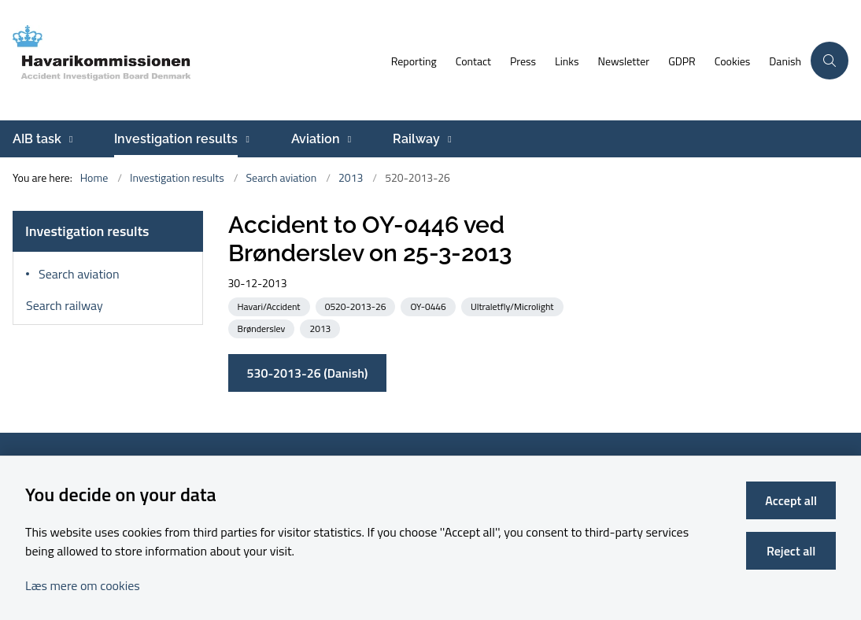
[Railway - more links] (447, 139)
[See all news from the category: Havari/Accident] (270, 305)
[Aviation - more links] (347, 139)
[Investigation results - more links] (245, 139)
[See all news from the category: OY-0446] (429, 305)
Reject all (791, 550)
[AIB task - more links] (68, 139)
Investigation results (176, 138)
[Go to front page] (191, 60)
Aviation (315, 138)
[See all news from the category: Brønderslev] (263, 327)
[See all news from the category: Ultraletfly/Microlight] (514, 305)
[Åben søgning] (829, 60)
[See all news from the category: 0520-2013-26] (357, 305)
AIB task (37, 138)
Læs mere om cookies (82, 585)
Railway (416, 138)
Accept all (791, 500)
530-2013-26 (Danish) (307, 373)
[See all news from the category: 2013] (321, 327)
